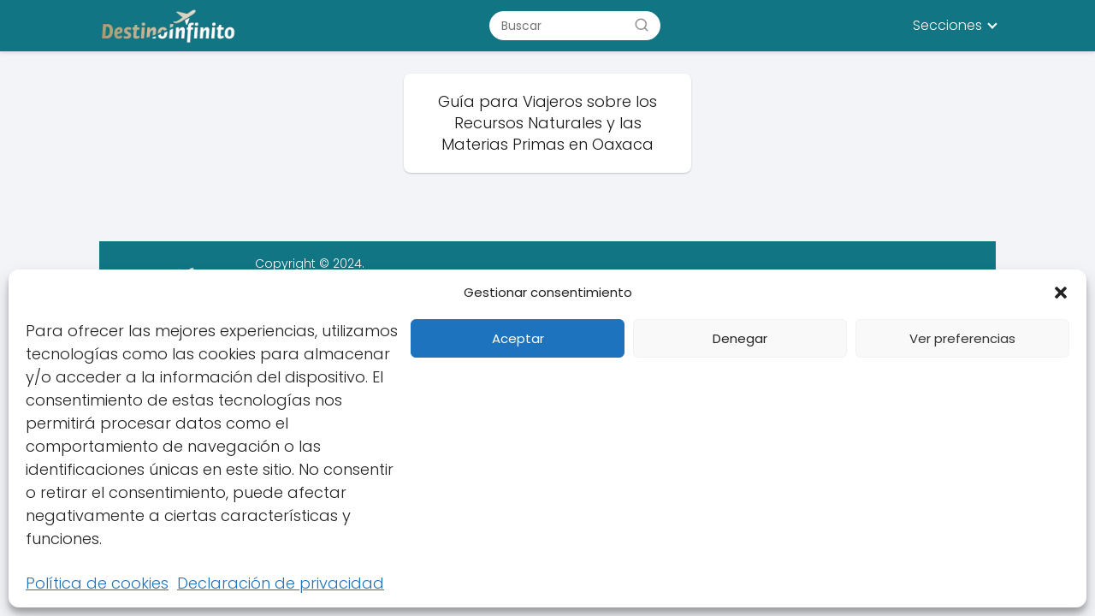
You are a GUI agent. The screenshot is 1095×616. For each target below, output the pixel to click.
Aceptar (518, 338)
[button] (1060, 292)
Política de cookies (97, 583)
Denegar (740, 338)
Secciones (947, 25)
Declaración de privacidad (280, 583)
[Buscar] (642, 24)
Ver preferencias (962, 338)
